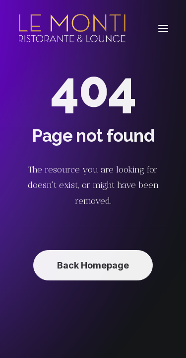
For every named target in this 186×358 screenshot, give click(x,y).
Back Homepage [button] (93, 265)
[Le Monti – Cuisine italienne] (72, 28)
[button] (163, 28)
